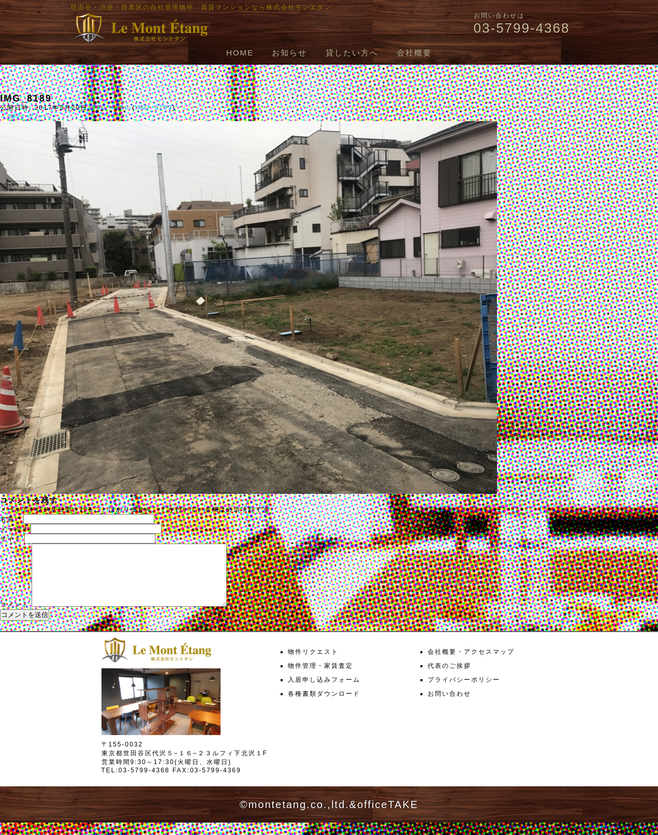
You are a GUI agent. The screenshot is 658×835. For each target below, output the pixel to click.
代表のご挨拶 (449, 678)
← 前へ (12, 116)
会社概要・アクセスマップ (471, 664)
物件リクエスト (313, 664)
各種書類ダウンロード (324, 706)
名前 (10, 519)
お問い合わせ (449, 706)
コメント (14, 617)
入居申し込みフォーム (324, 692)
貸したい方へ (352, 52)
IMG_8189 (153, 107)
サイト (11, 539)
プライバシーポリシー (464, 692)
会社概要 (414, 52)
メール (14, 529)
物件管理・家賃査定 (320, 678)
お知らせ (289, 52)
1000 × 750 (108, 107)
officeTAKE (387, 817)
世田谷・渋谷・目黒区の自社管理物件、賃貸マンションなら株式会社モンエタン (200, 7)
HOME (240, 52)
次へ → (39, 116)
